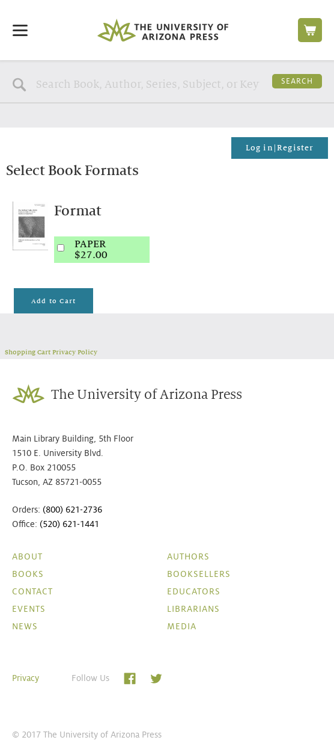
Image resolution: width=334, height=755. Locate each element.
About (27, 556)
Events (29, 609)
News (25, 626)
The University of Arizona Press (162, 30)
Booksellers (199, 574)
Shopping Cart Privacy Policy (51, 352)
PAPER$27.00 (91, 249)
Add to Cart (53, 300)
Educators (193, 591)
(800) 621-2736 (72, 509)
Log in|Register (280, 148)
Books (28, 574)
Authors (188, 556)
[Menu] (20, 29)
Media (181, 626)
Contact (32, 591)
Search (297, 81)
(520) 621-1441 (69, 524)
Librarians (193, 609)
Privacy (25, 678)
